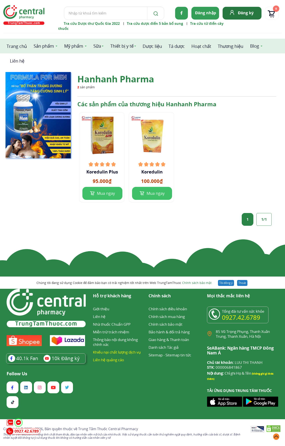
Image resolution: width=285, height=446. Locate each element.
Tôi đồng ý (226, 283)
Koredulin (152, 172)
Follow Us (17, 373)
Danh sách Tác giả (164, 347)
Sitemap (156, 355)
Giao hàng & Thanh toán (169, 339)
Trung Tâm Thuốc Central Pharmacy (108, 428)
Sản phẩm (44, 46)
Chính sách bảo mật (197, 283)
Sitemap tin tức (178, 355)
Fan (23, 358)
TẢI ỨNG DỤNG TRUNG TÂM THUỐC (239, 390)
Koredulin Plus (102, 172)
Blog (254, 46)
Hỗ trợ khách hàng (112, 296)
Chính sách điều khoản (168, 308)
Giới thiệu (101, 308)
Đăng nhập (205, 12)
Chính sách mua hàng (167, 316)
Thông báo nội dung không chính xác (115, 342)
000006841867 (224, 367)
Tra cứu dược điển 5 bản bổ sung (155, 23)
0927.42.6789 (241, 317)
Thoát (242, 283)
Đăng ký (246, 12)
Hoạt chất (201, 46)
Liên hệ (17, 61)
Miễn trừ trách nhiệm (111, 331)
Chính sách (160, 296)
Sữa (97, 46)
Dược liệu (152, 46)
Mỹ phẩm (73, 46)
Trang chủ (17, 46)
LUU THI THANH (235, 362)
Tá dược (177, 46)
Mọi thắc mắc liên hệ (228, 296)
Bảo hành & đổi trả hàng (169, 331)
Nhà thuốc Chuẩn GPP (112, 324)
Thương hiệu (230, 46)
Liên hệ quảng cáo (108, 359)
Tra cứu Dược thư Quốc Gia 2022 (92, 23)
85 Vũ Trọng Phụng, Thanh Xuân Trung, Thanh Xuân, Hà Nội (243, 334)
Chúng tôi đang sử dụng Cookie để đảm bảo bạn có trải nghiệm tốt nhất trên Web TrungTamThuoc (123, 282)
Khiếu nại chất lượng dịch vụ (117, 352)
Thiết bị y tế (122, 46)
